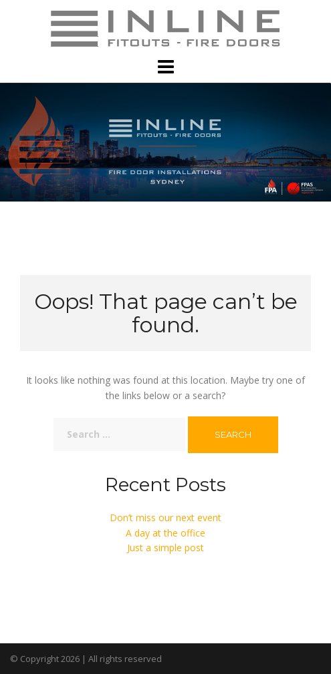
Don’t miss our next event (165, 517)
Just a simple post (165, 547)
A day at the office (165, 533)
